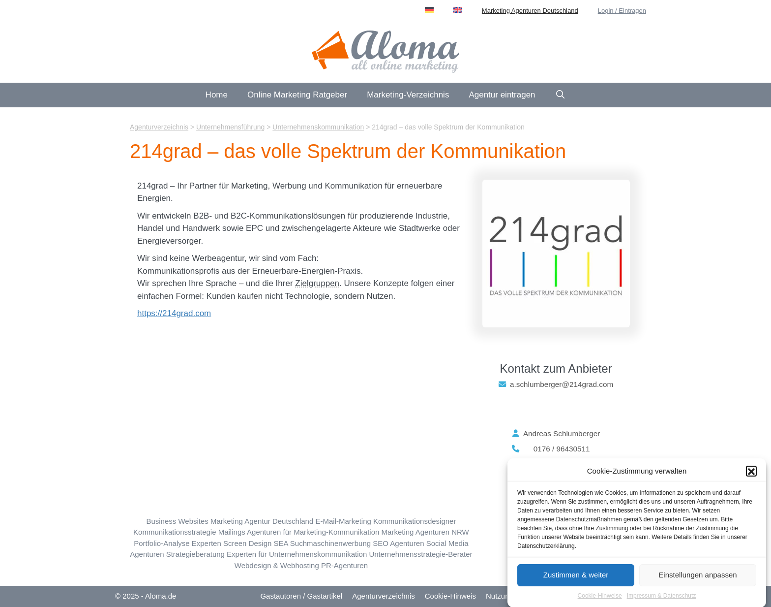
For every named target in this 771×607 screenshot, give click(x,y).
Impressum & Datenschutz (661, 599)
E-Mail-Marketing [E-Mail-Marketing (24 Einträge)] (343, 521)
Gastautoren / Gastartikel (301, 596)
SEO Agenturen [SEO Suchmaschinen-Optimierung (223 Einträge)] (398, 543)
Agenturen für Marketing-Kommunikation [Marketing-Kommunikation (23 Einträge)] (313, 532)
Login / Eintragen (622, 10)
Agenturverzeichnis (383, 596)
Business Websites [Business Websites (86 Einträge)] (177, 521)
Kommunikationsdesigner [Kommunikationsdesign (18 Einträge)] (414, 521)
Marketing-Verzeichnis (408, 94)
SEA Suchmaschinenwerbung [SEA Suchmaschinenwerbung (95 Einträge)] (322, 543)
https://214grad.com (174, 313)
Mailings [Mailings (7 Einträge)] (231, 532)
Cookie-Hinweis (450, 596)
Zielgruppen (317, 283)
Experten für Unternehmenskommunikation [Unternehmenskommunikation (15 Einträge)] (297, 554)
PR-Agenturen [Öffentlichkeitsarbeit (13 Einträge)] (344, 565)
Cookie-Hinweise (600, 599)
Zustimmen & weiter (576, 579)
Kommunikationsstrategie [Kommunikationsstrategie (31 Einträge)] (174, 532)
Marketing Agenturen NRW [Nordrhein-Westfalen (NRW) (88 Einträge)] (425, 532)
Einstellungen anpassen (697, 579)
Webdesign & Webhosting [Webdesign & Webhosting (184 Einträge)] (277, 565)
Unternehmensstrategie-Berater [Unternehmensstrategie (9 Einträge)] (420, 554)
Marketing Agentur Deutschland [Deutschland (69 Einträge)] (261, 521)
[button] (751, 475)
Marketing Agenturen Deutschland (530, 10)
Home (217, 94)
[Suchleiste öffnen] (560, 95)
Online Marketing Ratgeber (297, 94)
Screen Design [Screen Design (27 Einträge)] (247, 543)
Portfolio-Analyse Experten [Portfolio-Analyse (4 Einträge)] (177, 543)
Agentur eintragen (502, 94)
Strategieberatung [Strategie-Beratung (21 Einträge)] (195, 554)
